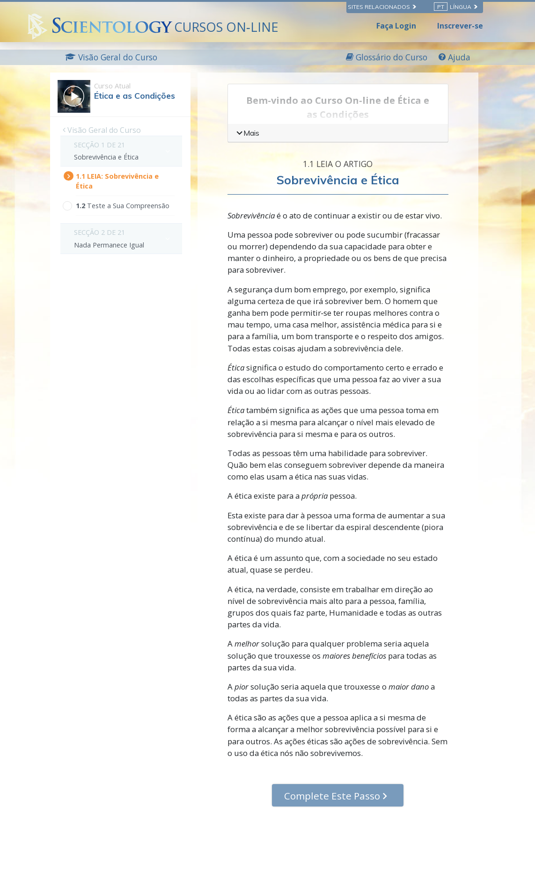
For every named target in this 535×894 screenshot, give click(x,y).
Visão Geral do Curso (102, 130)
